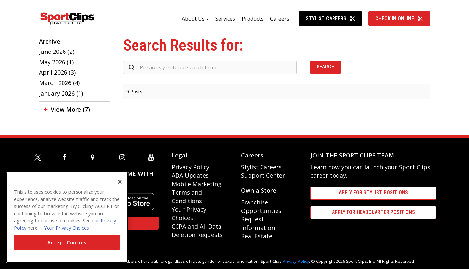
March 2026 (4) (59, 83)
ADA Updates (190, 175)
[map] (95, 157)
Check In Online (399, 18)
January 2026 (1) (61, 93)
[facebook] (67, 157)
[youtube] (152, 157)
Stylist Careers (330, 18)
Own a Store (258, 190)
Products (252, 18)
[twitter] (39, 157)
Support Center (263, 175)
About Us (193, 18)
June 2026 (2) (56, 51)
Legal (179, 155)
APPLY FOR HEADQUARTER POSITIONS (373, 212)
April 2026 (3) (57, 72)
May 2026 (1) (56, 62)
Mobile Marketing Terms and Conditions (196, 192)
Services (225, 18)
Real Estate (256, 236)
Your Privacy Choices (66, 227)
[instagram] (124, 157)
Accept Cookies (67, 242)
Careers (279, 18)
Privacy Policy (190, 167)
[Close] (120, 181)
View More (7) (70, 109)
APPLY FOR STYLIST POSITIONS (373, 192)
